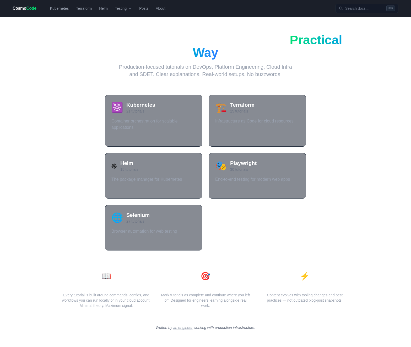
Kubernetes (59, 8)
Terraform (84, 8)
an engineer (183, 327)
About (160, 8)
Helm (103, 8)
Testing (123, 8)
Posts (143, 8)
